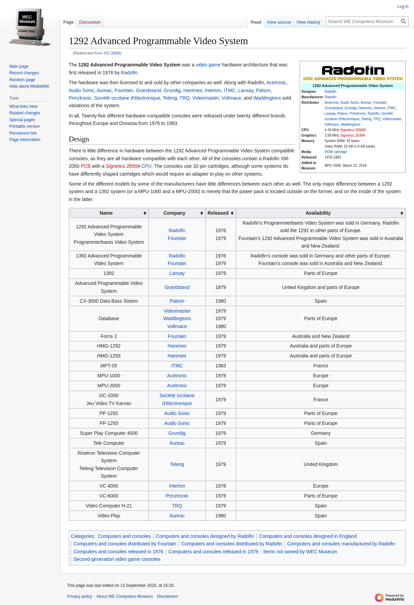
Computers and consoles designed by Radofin (205, 536)
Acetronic (332, 102)
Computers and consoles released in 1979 (213, 551)
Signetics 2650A (123, 166)
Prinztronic (358, 113)
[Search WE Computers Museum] (367, 21)
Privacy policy (79, 596)
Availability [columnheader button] (318, 213)
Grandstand (333, 108)
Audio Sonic (350, 102)
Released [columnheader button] (218, 213)
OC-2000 (112, 53)
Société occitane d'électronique (127, 98)
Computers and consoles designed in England (308, 536)
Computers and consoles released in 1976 (118, 551)
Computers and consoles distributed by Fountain (125, 543)
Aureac (366, 102)
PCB (86, 166)
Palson (342, 113)
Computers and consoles (124, 536)
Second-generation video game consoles (117, 559)
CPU (147, 166)
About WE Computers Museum (124, 596)
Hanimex (365, 108)
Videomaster (392, 119)
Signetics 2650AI (353, 130)
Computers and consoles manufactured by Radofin (341, 543)
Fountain (380, 102)
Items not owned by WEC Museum (300, 551)
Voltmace (332, 124)
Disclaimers (167, 596)
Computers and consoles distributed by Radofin (231, 543)
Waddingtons (351, 124)
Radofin (330, 91)
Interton (380, 108)
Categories (82, 536)
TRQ (376, 119)
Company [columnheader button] (174, 213)
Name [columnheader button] (106, 213)
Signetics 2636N (352, 135)
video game (208, 64)
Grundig (351, 108)
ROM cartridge (336, 152)
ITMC (391, 108)
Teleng (366, 119)
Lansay (330, 113)
